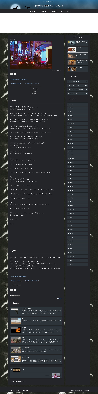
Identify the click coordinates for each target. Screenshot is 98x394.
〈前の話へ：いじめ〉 (16, 83)
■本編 (34, 91)
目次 (34, 89)
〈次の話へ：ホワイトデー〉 (31, 83)
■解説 (34, 94)
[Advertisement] (49, 24)
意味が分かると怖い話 (14, 295)
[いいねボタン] (11, 74)
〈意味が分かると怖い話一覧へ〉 (19, 79)
